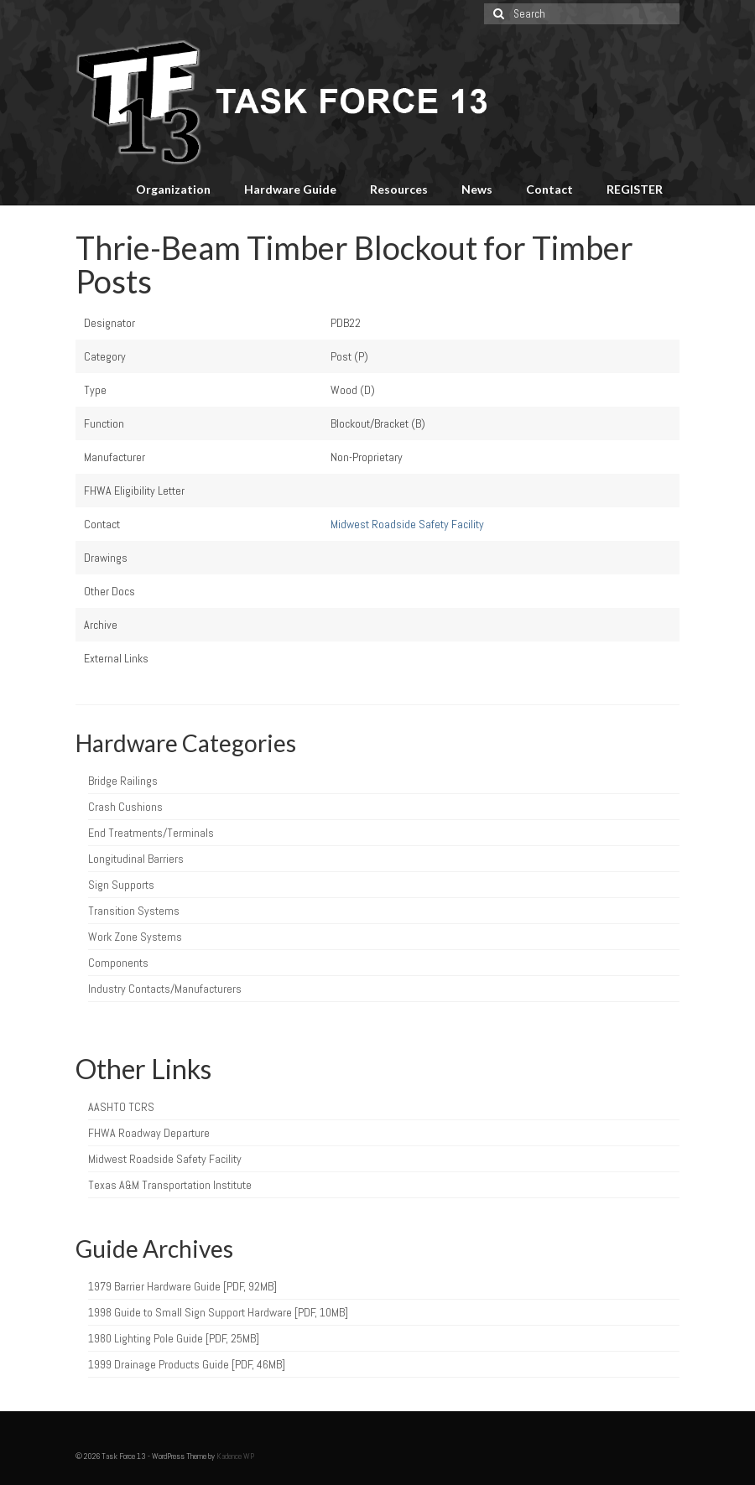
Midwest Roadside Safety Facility (407, 524)
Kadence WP (235, 1456)
